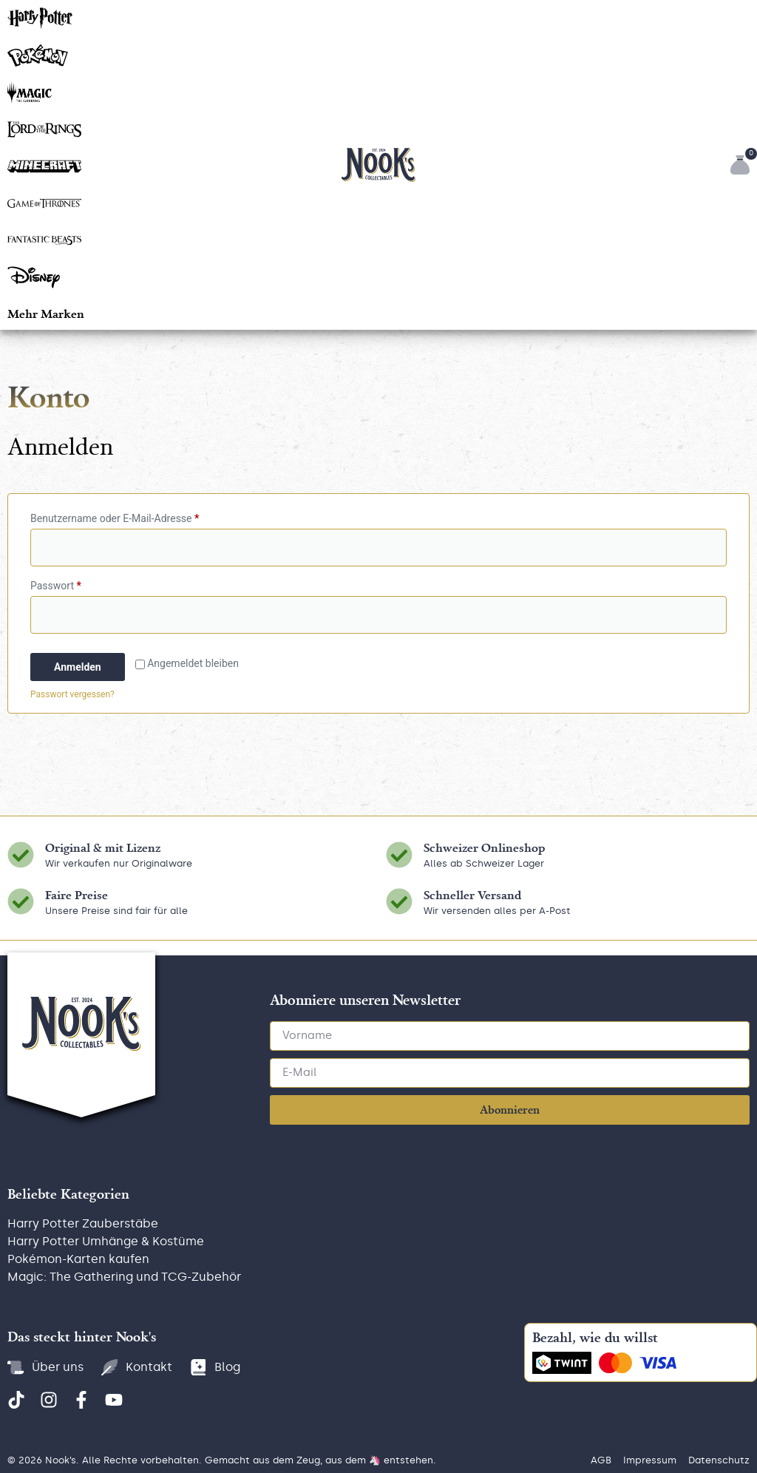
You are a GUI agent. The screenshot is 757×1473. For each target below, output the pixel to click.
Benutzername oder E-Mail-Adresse (141, 516)
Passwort (82, 583)
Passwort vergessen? (72, 694)
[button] (45, 312)
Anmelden (77, 667)
